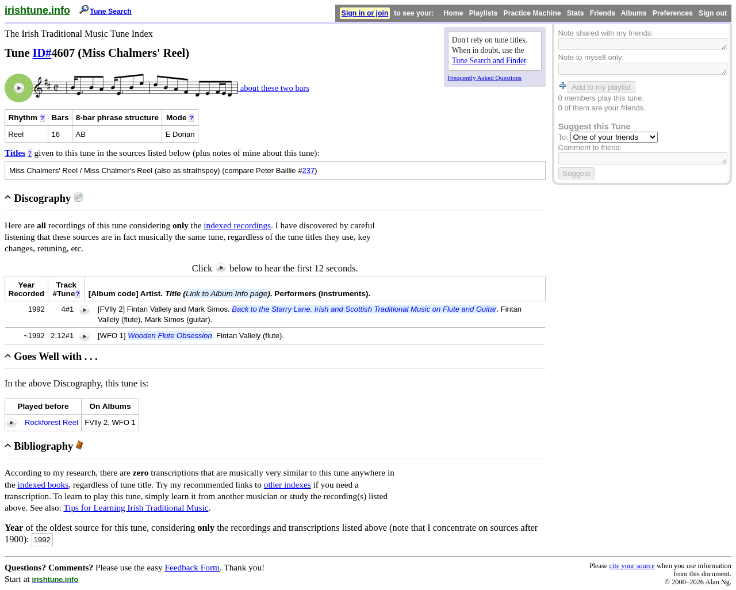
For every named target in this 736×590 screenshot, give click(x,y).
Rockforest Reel (51, 422)
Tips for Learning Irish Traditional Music (135, 507)
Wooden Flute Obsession (170, 335)
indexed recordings (237, 225)
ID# (42, 53)
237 (308, 170)
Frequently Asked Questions (485, 77)
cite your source (631, 566)
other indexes (287, 484)
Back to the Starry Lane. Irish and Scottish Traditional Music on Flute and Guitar (364, 309)
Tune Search (111, 11)
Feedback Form (192, 567)
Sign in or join (365, 13)
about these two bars (273, 88)
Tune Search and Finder (489, 60)
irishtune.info (37, 10)
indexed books (43, 484)
